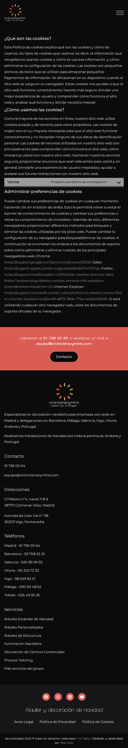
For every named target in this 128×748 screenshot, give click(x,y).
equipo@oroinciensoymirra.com (64, 344)
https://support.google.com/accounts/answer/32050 (48, 262)
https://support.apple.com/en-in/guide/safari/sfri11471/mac (52, 268)
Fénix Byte (66, 742)
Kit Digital (84, 738)
